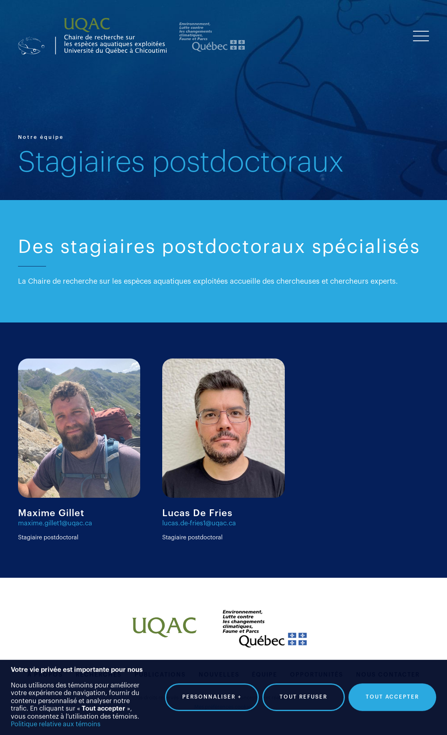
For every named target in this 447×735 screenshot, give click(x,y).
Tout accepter (392, 692)
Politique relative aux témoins (56, 719)
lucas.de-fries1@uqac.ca (199, 523)
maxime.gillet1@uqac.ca (55, 523)
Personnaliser (212, 692)
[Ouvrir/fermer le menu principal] (421, 36)
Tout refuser (303, 692)
